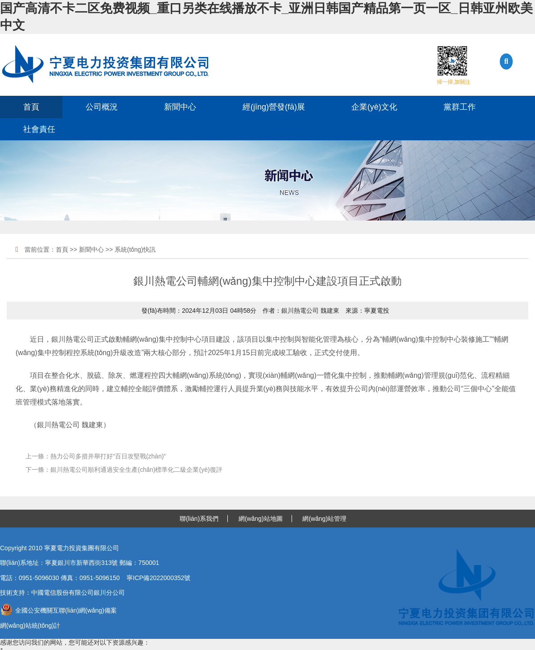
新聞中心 (180, 106)
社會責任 (39, 129)
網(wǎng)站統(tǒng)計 (30, 625)
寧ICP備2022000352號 (158, 577)
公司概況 (102, 106)
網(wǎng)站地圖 (261, 518)
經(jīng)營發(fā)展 (274, 106)
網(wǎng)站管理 (324, 518)
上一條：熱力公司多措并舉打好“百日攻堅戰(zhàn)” (95, 456)
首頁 (31, 106)
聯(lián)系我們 (199, 518)
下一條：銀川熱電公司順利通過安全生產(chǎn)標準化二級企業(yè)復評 (123, 469)
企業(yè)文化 (374, 106)
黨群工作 (460, 106)
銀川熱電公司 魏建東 (310, 310)
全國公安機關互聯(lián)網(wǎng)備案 (58, 610)
